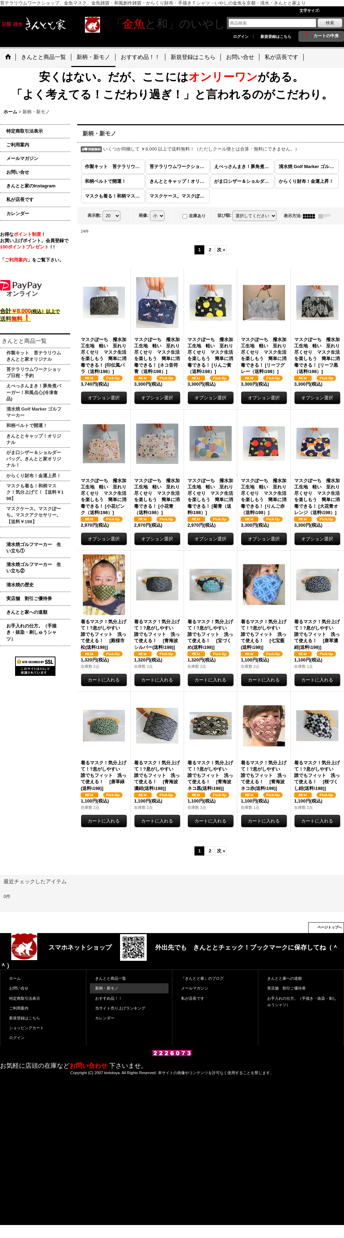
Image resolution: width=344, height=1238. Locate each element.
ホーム (15, 978)
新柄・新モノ (106, 988)
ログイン (241, 36)
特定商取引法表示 (24, 131)
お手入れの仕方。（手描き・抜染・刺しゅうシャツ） (31, 632)
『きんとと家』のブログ (202, 978)
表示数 (94, 215)
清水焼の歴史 (20, 584)
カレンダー (17, 213)
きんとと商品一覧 (110, 978)
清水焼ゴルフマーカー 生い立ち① (33, 547)
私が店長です (20, 199)
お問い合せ (17, 172)
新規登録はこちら (275, 36)
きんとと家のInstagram (30, 185)
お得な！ (23, 234)
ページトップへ (329, 927)
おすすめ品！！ (108, 998)
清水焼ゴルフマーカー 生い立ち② (33, 567)
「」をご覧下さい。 (32, 259)
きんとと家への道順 (26, 612)
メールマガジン (22, 158)
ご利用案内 (17, 144)
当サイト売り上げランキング (120, 1008)
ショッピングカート (26, 1028)
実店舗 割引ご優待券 (29, 598)
